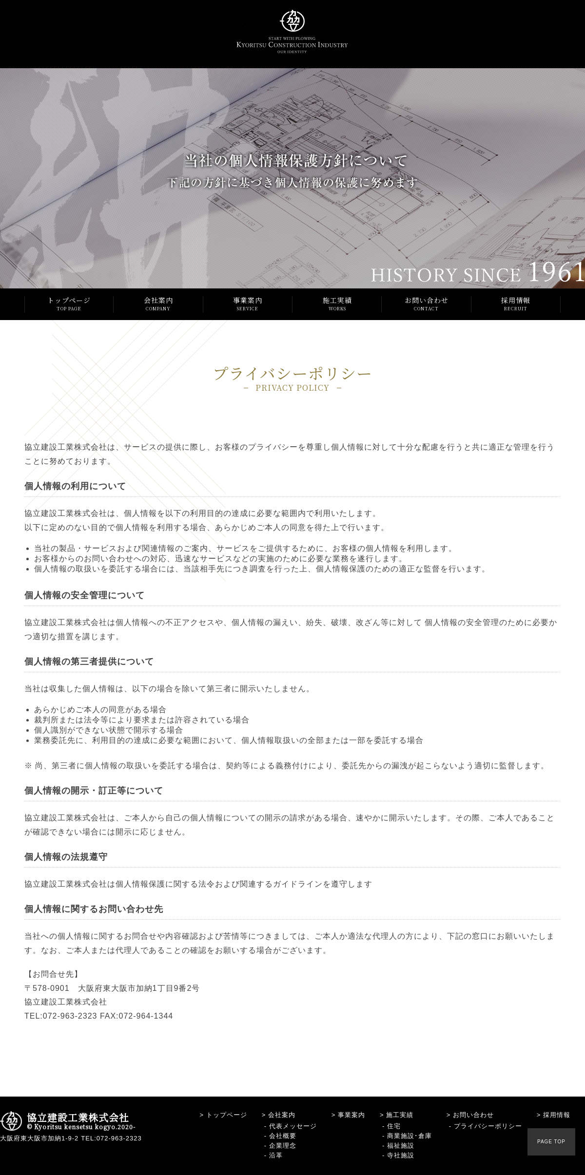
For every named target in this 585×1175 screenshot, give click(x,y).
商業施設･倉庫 (409, 1135)
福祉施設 (400, 1145)
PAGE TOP (551, 1141)
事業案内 (247, 304)
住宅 (394, 1126)
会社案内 (158, 304)
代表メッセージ (293, 1126)
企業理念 (282, 1145)
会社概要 (282, 1135)
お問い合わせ (426, 304)
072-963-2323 (119, 1138)
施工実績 (337, 304)
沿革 (276, 1155)
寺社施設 (400, 1155)
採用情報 (516, 304)
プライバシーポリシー (488, 1126)
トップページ (69, 304)
